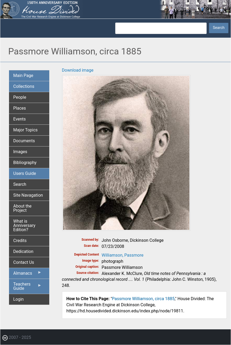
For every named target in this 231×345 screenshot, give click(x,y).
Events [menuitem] (19, 119)
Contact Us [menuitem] (23, 262)
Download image (78, 70)
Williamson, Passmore (123, 255)
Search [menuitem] (19, 184)
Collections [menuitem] (23, 86)
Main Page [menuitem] (23, 75)
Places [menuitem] (19, 108)
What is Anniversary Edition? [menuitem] (24, 225)
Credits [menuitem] (20, 240)
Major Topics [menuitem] (25, 129)
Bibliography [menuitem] (25, 162)
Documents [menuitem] (24, 140)
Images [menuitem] (20, 151)
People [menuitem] (19, 97)
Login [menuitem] (18, 299)
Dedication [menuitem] (23, 251)
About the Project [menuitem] (22, 208)
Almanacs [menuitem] (27, 274)
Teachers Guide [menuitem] (27, 288)
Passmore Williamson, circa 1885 (143, 298)
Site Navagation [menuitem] (28, 195)
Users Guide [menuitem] (24, 173)
